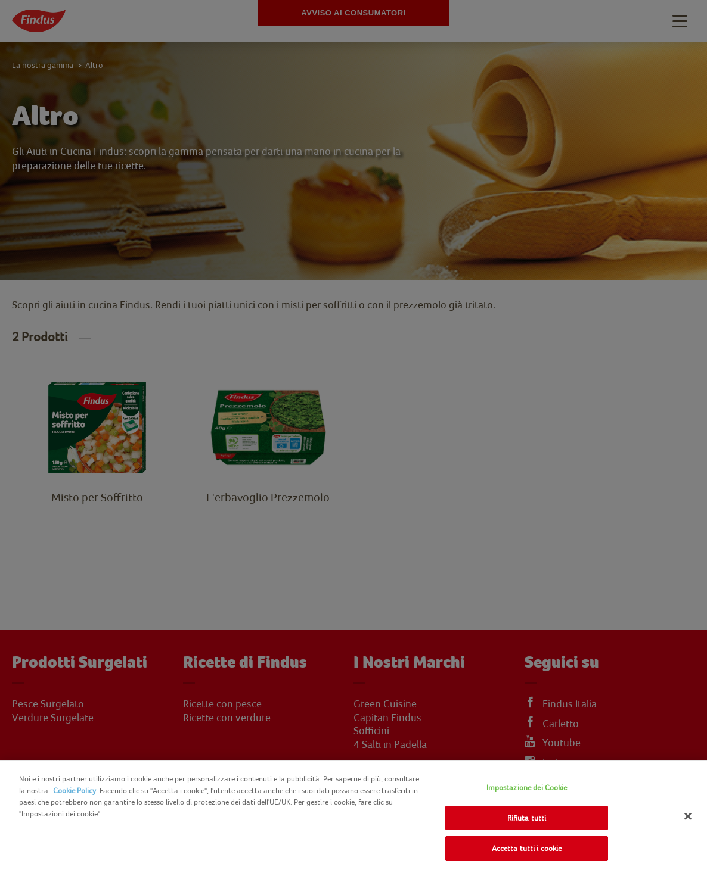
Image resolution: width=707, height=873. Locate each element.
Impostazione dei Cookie (527, 787)
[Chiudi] (688, 816)
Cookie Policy (74, 790)
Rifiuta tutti (527, 817)
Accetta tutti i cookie (527, 848)
